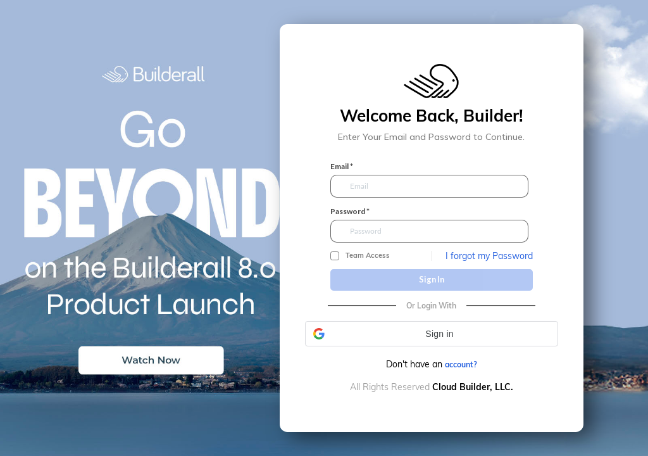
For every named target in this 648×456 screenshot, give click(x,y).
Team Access (368, 255)
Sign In (431, 279)
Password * (350, 211)
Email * (341, 166)
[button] (431, 333)
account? (461, 364)
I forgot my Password (489, 256)
